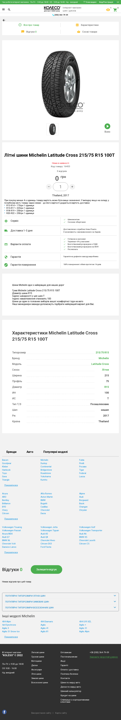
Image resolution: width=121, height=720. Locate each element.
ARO (4, 497)
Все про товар (31, 25)
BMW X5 (83, 537)
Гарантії (64, 665)
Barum (5, 460)
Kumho (44, 480)
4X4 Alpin (6, 621)
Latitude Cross (100, 363)
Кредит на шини (68, 695)
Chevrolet (45, 510)
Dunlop (44, 463)
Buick (81, 503)
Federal (82, 473)
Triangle (5, 480)
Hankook (6, 470)
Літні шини (36, 674)
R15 (106, 386)
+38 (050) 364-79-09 (99, 652)
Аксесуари (36, 670)
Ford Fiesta (46, 547)
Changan (83, 506)
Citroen (5, 513)
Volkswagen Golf (87, 527)
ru (115, 2)
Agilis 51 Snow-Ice (11, 631)
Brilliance (6, 503)
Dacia (43, 513)
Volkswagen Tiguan (50, 530)
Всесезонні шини (39, 683)
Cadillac (44, 506)
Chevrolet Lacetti (87, 540)
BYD (4, 506)
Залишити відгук (46, 569)
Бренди (11, 452)
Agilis (43, 625)
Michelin (104, 358)
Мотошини (36, 661)
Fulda (81, 460)
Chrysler (83, 510)
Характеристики (90, 25)
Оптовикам (66, 652)
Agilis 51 (83, 628)
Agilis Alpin (84, 631)
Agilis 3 (5, 628)
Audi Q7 (5, 537)
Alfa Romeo (46, 493)
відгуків (62, 171)
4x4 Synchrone (9, 625)
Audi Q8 (44, 537)
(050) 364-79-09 (61, 15)
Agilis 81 (44, 631)
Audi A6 (83, 533)
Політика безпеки (69, 674)
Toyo (4, 473)
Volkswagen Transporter (90, 530)
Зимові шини (37, 678)
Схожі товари (89, 31)
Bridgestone (46, 470)
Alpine (82, 493)
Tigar (81, 470)
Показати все (11, 485)
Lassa (82, 476)
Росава (82, 466)
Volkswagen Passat (11, 530)
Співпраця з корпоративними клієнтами (75, 701)
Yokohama (46, 476)
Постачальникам (69, 657)
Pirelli (81, 463)
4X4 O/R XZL (85, 621)
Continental (46, 466)
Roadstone (46, 473)
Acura (5, 493)
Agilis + (82, 625)
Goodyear (6, 463)
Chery (5, 510)
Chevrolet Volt (9, 543)
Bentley (5, 500)
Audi (81, 497)
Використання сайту (41, 713)
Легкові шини (37, 652)
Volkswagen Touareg (12, 527)
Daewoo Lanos (9, 547)
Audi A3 (44, 533)
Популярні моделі (55, 452)
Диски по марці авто (71, 687)
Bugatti (44, 503)
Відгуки (31, 31)
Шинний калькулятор (71, 691)
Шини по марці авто (70, 683)
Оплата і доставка (70, 670)
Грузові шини (37, 657)
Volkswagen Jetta (49, 527)
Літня (105, 369)
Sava (4, 476)
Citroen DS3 (46, 543)
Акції (63, 661)
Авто (29, 452)
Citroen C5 (84, 543)
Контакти (65, 678)
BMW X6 (6, 540)
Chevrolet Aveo (48, 540)
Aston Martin (47, 497)
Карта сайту (61, 713)
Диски (34, 665)
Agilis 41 (44, 628)
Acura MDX (7, 533)
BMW (43, 500)
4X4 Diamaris (47, 621)
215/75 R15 (102, 352)
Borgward (83, 500)
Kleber (5, 466)
